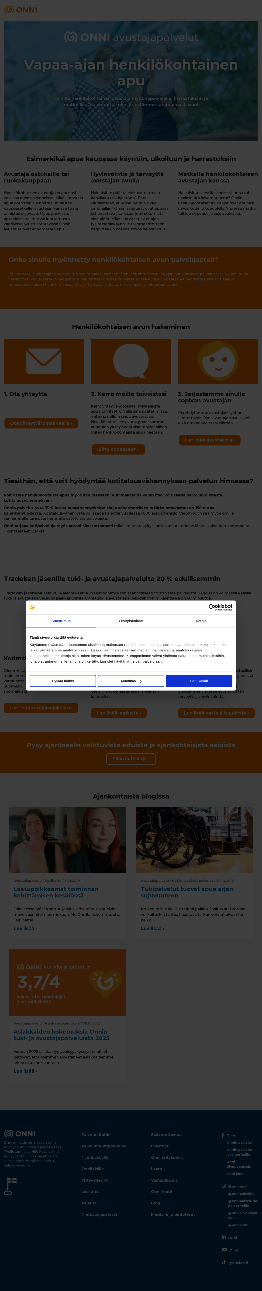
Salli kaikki (199, 681)
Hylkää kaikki (63, 681)
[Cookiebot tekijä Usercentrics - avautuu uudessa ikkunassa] (212, 607)
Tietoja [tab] (201, 621)
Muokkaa (131, 681)
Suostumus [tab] (61, 621)
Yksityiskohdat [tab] (130, 621)
